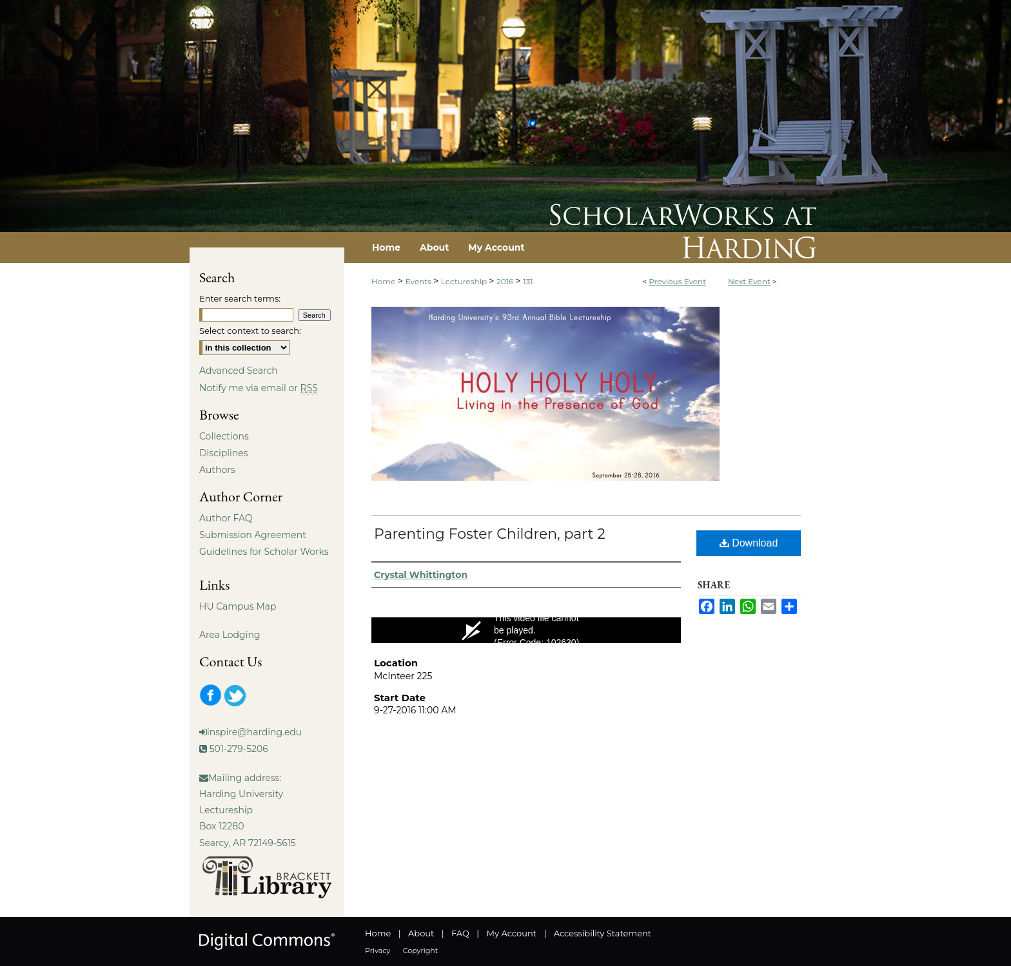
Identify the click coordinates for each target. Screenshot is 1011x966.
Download (749, 542)
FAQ (460, 933)
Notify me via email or (258, 388)
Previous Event (677, 281)
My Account (511, 933)
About (421, 933)
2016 (506, 281)
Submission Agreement (252, 535)
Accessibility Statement (602, 933)
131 (528, 281)
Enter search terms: (239, 298)
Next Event (749, 281)
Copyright (420, 950)
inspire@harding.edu (254, 732)
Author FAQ (226, 518)
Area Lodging (229, 635)
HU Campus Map (238, 606)
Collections (224, 436)
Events (419, 281)
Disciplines (223, 453)
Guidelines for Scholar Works (264, 551)
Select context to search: (250, 330)
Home (383, 281)
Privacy (377, 950)
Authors (217, 470)
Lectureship (465, 281)
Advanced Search (238, 370)
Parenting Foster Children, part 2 (489, 534)
